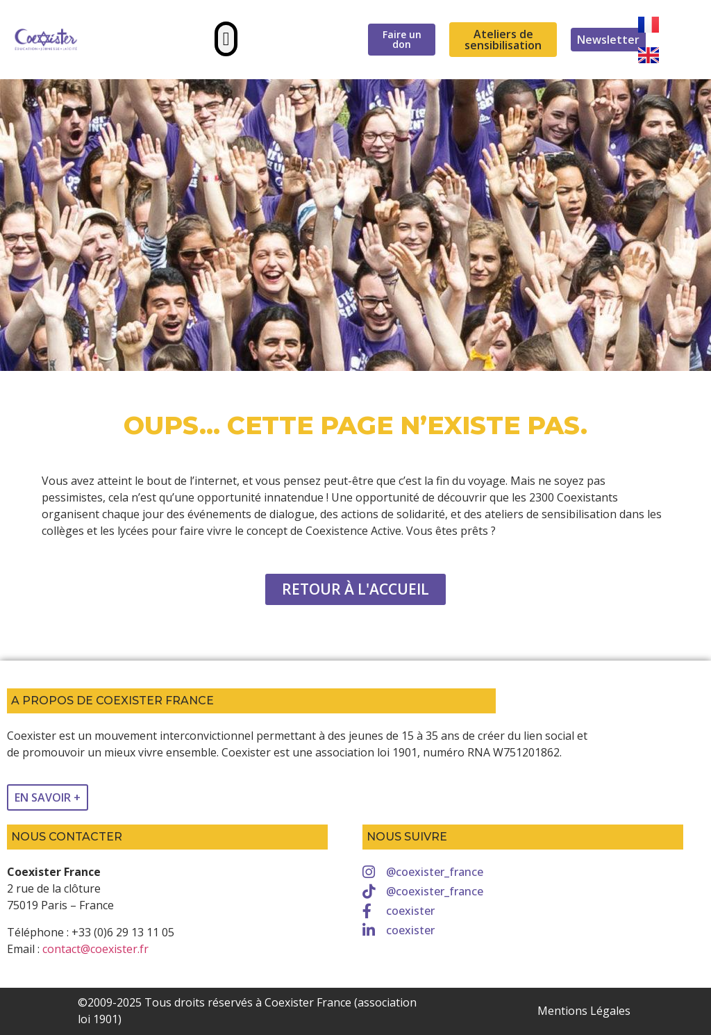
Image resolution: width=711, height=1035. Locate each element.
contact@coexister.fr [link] (95, 949)
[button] (226, 39)
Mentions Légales (583, 1010)
